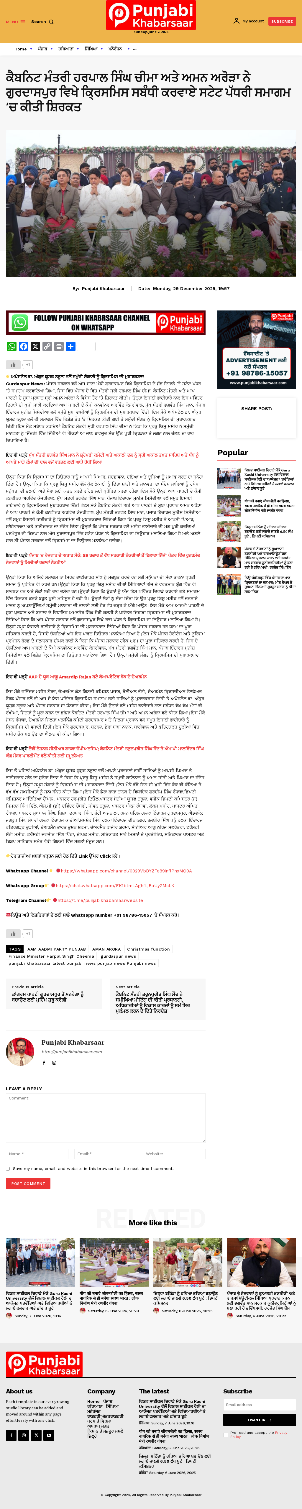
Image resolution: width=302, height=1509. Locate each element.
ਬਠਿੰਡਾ (143, 1473)
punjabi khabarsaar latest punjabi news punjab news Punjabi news (82, 963)
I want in (260, 1419)
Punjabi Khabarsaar (103, 288)
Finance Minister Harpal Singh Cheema (51, 956)
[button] (43, 21)
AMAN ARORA (106, 949)
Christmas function (148, 949)
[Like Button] (13, 364)
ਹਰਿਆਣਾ (145, 1448)
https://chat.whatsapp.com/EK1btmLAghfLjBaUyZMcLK (115, 885)
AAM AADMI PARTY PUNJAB (56, 949)
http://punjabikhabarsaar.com (72, 1051)
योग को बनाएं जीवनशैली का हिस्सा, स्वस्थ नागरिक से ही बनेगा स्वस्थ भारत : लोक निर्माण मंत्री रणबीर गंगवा (270, 505)
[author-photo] (10, 1316)
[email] (259, 1405)
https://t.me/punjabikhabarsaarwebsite (100, 900)
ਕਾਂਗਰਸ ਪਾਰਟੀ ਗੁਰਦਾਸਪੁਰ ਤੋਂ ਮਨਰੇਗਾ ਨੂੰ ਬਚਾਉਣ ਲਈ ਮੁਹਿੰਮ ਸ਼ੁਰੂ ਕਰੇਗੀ (47, 997)
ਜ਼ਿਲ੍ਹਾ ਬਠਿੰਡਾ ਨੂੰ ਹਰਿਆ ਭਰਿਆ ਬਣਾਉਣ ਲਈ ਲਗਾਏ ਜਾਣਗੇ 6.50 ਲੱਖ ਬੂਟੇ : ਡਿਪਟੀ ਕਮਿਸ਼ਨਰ (268, 531)
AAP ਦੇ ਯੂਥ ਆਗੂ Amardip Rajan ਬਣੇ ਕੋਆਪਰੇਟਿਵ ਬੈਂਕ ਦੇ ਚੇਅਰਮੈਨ (88, 677)
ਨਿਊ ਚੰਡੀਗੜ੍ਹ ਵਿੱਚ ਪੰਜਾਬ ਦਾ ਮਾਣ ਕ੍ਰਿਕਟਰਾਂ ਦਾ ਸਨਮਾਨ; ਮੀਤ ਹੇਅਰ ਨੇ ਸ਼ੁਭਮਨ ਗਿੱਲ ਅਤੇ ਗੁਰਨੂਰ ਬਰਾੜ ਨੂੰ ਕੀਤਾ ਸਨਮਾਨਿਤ (270, 585)
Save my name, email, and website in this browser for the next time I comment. (93, 1168)
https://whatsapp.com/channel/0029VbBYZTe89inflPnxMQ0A (126, 871)
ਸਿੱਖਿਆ (144, 1423)
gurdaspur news (118, 956)
